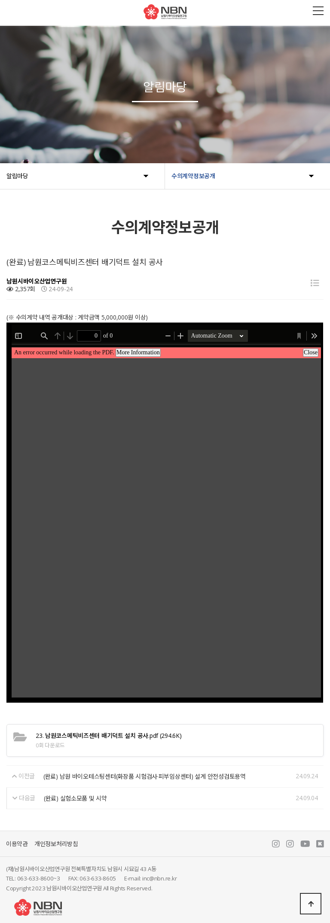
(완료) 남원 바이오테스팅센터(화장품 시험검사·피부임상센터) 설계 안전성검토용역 (144, 776)
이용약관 (17, 844)
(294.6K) (108, 735)
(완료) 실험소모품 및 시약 (75, 798)
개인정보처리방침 (56, 844)
